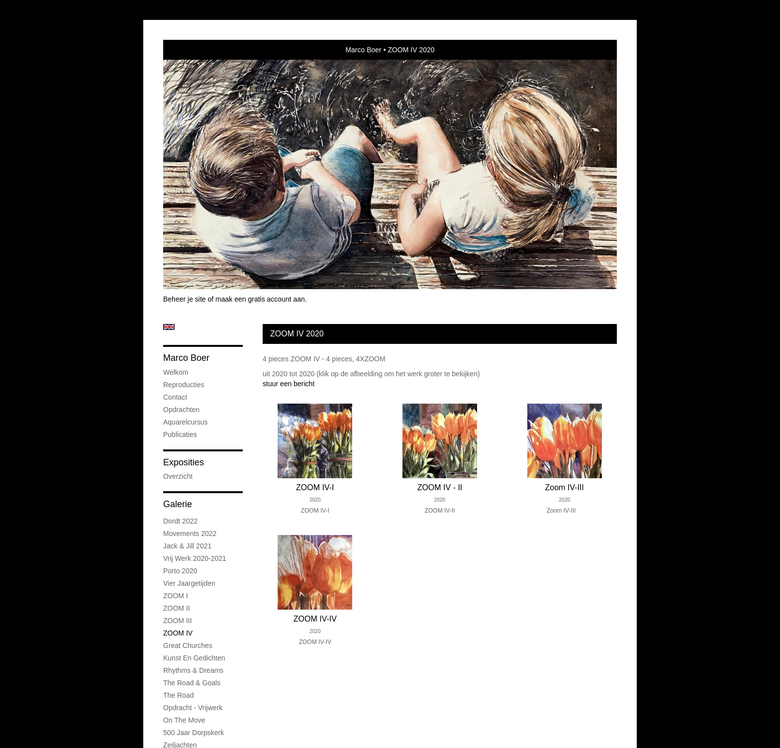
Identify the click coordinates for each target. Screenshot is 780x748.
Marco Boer (363, 50)
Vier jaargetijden (189, 583)
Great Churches (187, 645)
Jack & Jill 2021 (187, 546)
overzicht (178, 476)
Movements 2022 (189, 533)
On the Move (184, 720)
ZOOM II (176, 608)
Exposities (183, 462)
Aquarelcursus (185, 422)
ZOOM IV (178, 633)
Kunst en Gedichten (194, 658)
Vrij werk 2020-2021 (194, 558)
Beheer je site (184, 299)
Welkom (175, 372)
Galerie (177, 504)
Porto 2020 (180, 571)
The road (178, 695)
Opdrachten (181, 410)
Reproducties (183, 385)
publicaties (180, 434)
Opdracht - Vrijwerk (192, 708)
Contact (175, 397)
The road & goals (191, 683)
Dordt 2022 (180, 521)
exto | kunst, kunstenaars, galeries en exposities (191, 50)
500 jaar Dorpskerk (193, 733)
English (169, 327)
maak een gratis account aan (260, 299)
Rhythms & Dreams (193, 670)
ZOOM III (177, 621)
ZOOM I (175, 596)
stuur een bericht (288, 384)
